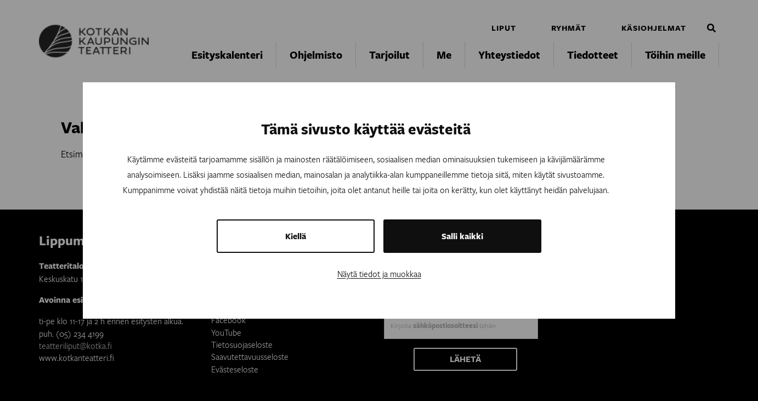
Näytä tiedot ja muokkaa (379, 273)
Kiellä (295, 236)
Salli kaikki (462, 236)
